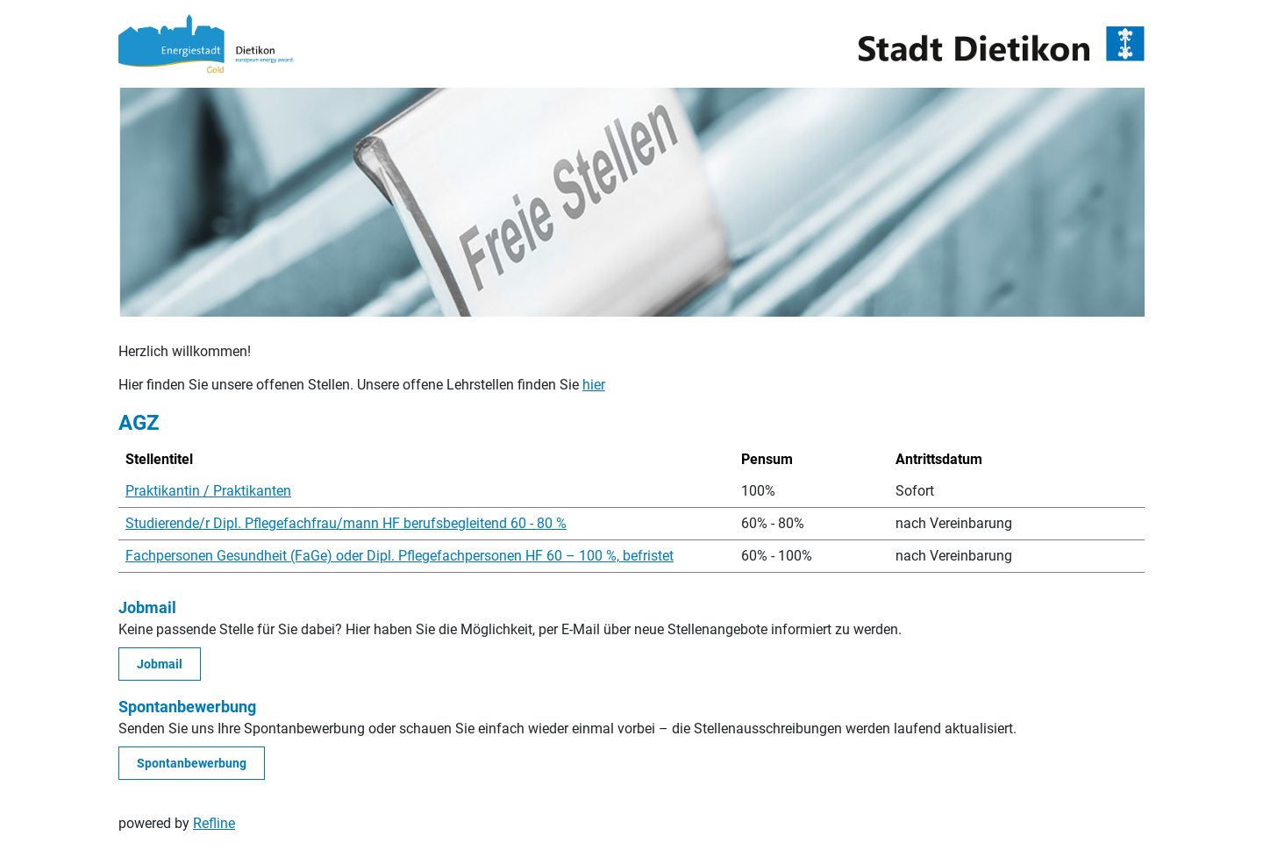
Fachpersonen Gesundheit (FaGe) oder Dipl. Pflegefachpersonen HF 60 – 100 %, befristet (399, 555)
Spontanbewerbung (191, 763)
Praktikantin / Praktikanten (208, 490)
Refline (214, 823)
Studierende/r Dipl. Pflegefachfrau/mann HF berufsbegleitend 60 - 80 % (346, 523)
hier (593, 384)
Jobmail (159, 664)
